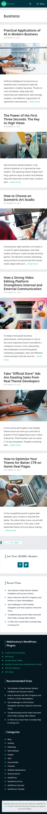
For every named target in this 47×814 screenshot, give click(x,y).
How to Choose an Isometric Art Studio (19, 198)
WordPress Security (16, 785)
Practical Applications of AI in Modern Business (22, 32)
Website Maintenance (17, 770)
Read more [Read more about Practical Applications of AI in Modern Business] (35, 101)
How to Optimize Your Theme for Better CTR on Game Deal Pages (22, 462)
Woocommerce (14, 774)
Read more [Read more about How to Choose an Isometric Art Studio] (33, 263)
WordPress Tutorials (16, 789)
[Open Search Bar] (30, 4)
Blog (9, 739)
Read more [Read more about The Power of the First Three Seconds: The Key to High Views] (15, 182)
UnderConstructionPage (15, 653)
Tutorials (11, 766)
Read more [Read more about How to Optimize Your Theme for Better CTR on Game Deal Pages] (11, 530)
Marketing (12, 747)
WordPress (12, 778)
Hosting (11, 743)
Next (17, 542)
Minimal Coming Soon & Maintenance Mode (23, 664)
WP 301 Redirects (12, 668)
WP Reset (9, 657)
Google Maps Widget (14, 660)
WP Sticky (9, 672)
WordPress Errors (15, 781)
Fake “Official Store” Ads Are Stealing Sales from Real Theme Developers (22, 377)
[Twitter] (26, 564)
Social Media (13, 762)
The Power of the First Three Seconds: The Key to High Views (21, 119)
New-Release (13, 751)
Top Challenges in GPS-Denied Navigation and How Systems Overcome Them (24, 607)
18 (11, 542)
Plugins (11, 755)
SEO (10, 758)
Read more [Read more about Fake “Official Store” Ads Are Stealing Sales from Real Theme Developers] (15, 445)
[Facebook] (20, 564)
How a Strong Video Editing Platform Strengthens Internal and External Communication (23, 283)
